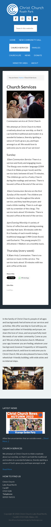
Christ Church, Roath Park (26, 9)
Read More (7, 469)
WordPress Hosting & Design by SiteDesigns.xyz (25, 520)
